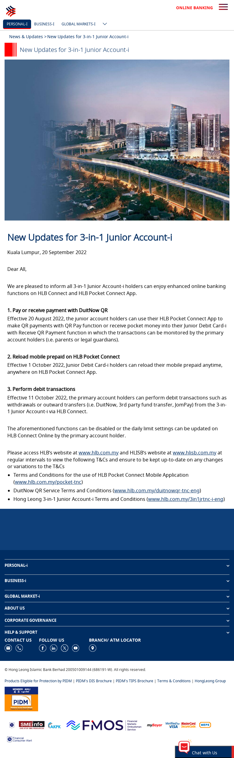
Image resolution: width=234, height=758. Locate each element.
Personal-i (17, 24)
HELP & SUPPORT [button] (21, 632)
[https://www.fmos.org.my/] (104, 724)
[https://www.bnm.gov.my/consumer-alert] (19, 739)
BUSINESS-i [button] (15, 580)
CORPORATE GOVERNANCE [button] (30, 620)
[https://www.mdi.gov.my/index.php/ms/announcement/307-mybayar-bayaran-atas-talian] (154, 725)
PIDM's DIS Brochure (94, 680)
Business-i (44, 24)
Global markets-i (78, 24)
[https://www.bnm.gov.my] (11, 725)
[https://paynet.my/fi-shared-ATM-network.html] (205, 724)
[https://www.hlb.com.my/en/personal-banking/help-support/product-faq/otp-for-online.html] (181, 724)
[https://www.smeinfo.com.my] (31, 724)
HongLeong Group (210, 680)
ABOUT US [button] (15, 608)
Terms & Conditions (174, 680)
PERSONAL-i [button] (16, 565)
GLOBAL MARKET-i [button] (22, 596)
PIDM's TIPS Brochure (134, 680)
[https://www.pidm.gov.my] (21, 699)
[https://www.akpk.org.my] (54, 724)
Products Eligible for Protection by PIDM (38, 680)
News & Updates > (28, 36)
